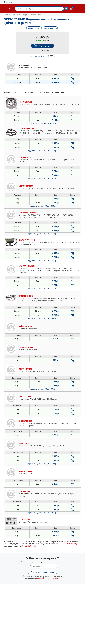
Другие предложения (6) (42, 260)
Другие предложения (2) (42, 463)
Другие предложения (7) (42, 288)
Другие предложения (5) (42, 123)
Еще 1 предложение (42, 56)
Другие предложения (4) (42, 513)
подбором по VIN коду (69, 544)
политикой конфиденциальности (47, 579)
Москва (9, 2)
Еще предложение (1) (42, 206)
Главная (7, 14)
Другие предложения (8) (42, 234)
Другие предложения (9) (42, 150)
